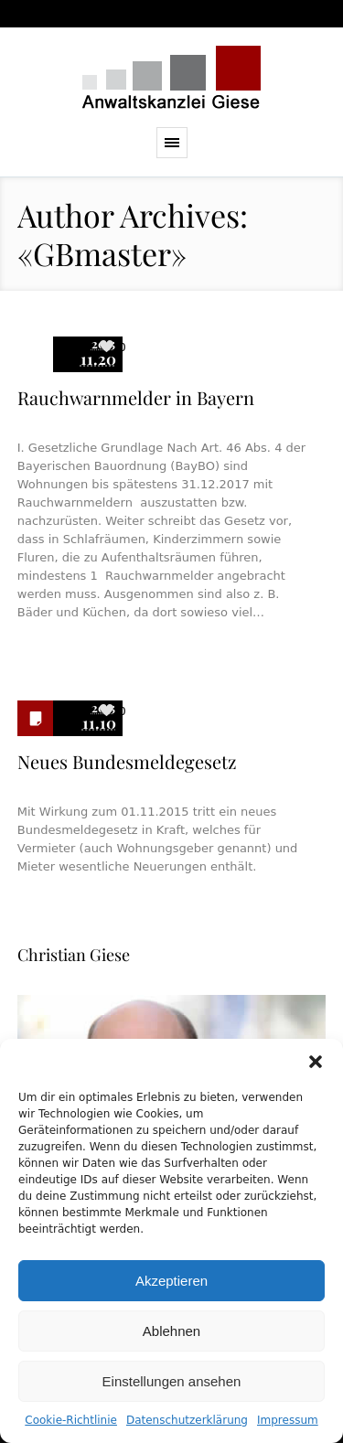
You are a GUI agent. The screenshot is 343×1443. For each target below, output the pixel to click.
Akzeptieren (171, 1280)
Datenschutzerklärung (187, 1420)
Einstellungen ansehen (171, 1381)
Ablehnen (171, 1331)
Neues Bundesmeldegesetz (127, 761)
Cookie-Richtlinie (71, 1420)
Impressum (287, 1420)
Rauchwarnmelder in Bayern (135, 397)
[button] (315, 1062)
